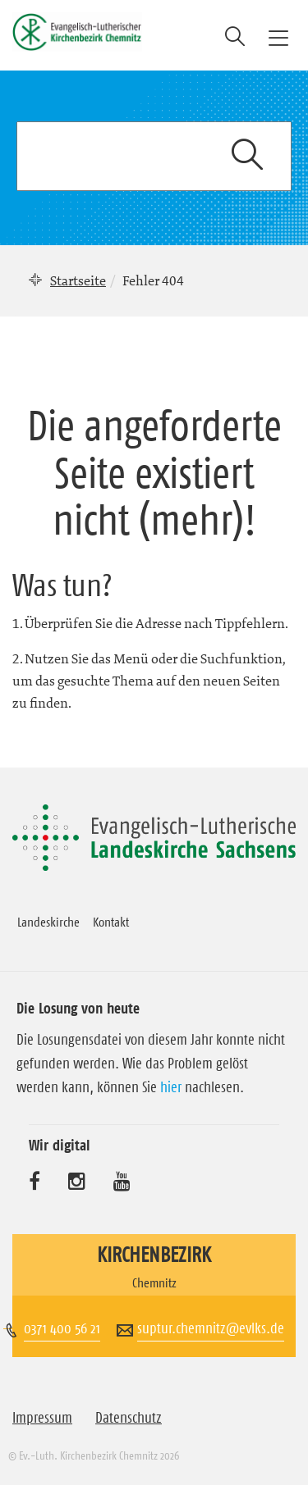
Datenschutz (128, 1418)
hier (171, 1087)
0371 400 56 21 (62, 1328)
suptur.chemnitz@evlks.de (210, 1328)
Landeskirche (48, 921)
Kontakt (111, 921)
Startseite (78, 280)
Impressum (42, 1418)
